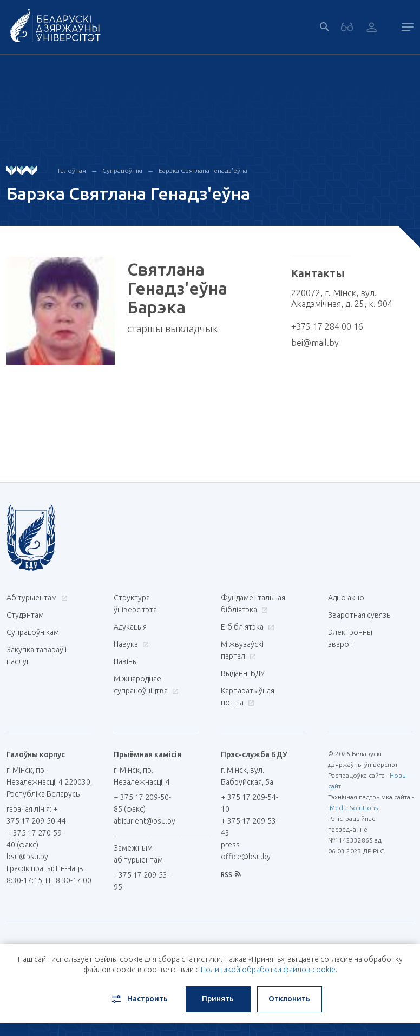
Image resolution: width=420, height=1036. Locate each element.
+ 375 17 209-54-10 (249, 803)
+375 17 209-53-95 (141, 881)
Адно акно (346, 597)
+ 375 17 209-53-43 (249, 827)
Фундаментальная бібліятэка (253, 603)
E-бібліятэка (246, 627)
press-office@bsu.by (246, 850)
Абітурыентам (35, 597)
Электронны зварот (350, 638)
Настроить (139, 999)
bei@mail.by (315, 342)
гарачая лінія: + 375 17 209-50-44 (36, 815)
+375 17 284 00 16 (327, 326)
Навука (130, 644)
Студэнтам (25, 615)
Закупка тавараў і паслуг (36, 655)
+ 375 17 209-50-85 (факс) (142, 803)
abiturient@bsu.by (144, 821)
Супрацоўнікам (32, 632)
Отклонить (289, 998)
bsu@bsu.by (27, 856)
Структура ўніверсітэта (135, 603)
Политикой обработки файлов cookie (268, 969)
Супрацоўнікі (122, 170)
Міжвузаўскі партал (242, 650)
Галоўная (72, 170)
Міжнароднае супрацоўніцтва (146, 684)
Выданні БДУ (243, 673)
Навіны (126, 661)
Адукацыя (130, 627)
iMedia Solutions (353, 807)
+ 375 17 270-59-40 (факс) (35, 838)
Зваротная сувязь (359, 615)
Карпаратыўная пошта (247, 696)
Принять (218, 998)
